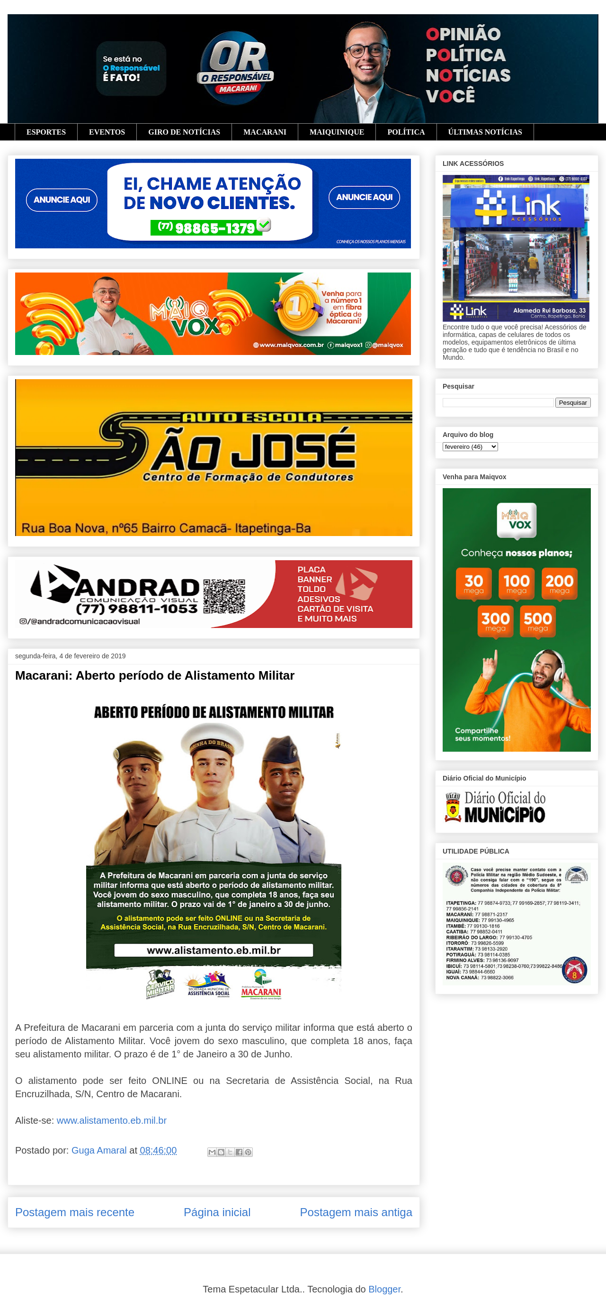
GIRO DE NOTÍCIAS (184, 132)
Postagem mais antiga (356, 1212)
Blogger (384, 1289)
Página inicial (217, 1212)
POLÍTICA (406, 132)
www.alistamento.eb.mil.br (112, 1120)
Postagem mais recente (74, 1212)
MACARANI (264, 132)
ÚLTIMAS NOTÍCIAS (485, 132)
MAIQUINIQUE (337, 132)
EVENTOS (107, 132)
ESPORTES (46, 132)
